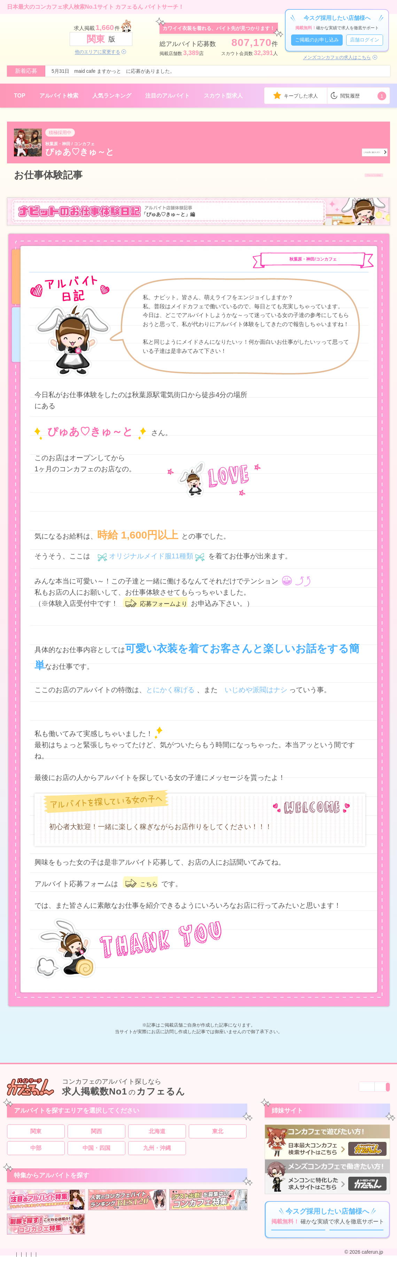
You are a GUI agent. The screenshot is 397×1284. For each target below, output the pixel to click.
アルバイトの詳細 (354, 175)
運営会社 (214, 1278)
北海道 (157, 1138)
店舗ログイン (364, 39)
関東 (35, 1138)
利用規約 (155, 1278)
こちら (150, 885)
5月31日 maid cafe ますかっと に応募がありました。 (113, 71)
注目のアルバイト (167, 96)
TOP (19, 96)
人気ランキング (111, 96)
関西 (96, 1138)
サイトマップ (184, 1278)
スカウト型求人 (223, 96)
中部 (35, 1155)
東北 (217, 1138)
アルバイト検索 (58, 96)
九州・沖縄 (157, 1155)
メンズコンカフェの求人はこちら (337, 57)
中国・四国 (96, 1155)
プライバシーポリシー (116, 1278)
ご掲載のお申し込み (317, 39)
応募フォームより (168, 604)
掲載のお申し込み (67, 1278)
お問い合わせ (28, 1278)
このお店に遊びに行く (346, 151)
